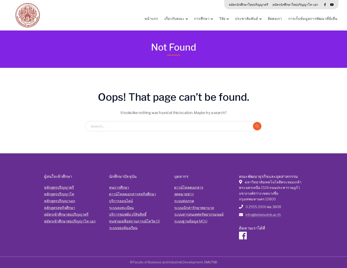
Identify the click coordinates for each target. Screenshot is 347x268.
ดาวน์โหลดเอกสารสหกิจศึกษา (132, 194)
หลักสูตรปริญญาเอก (59, 201)
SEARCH (257, 126)
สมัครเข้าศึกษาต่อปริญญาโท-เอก (70, 221)
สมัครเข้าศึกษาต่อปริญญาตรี (66, 214)
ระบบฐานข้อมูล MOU (190, 221)
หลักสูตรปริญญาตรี (59, 187)
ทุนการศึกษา (119, 187)
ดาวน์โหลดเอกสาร (188, 187)
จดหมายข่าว (184, 194)
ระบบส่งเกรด (184, 201)
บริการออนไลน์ (121, 201)
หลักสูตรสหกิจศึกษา (59, 208)
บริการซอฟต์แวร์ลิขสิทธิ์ (128, 214)
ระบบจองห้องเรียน (123, 228)
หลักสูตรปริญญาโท (59, 194)
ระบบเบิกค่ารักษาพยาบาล (194, 208)
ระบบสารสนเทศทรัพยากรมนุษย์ (199, 214)
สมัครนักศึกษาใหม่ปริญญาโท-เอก (295, 4)
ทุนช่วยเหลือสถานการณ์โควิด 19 (134, 221)
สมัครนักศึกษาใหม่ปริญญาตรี (248, 4)
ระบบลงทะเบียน (121, 208)
